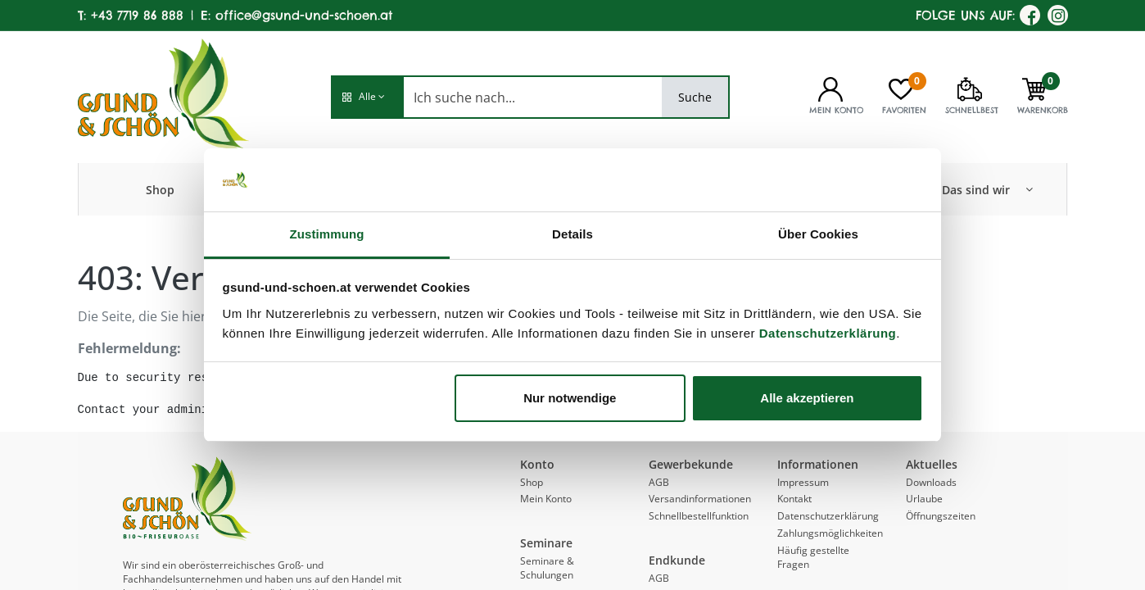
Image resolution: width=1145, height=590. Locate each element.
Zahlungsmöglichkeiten (830, 533)
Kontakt (794, 499)
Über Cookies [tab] (818, 234)
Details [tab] (572, 234)
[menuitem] (160, 189)
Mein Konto (546, 499)
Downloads (931, 482)
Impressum (803, 482)
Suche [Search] (695, 97)
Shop (531, 482)
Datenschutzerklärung (828, 333)
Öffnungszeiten (940, 516)
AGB (659, 482)
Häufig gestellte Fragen (813, 557)
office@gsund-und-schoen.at (303, 15)
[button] (367, 97)
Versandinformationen (700, 499)
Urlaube (924, 499)
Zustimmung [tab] (327, 234)
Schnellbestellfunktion (699, 516)
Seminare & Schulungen (547, 568)
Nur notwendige (569, 398)
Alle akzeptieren (806, 398)
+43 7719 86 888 (137, 15)
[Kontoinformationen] (830, 88)
